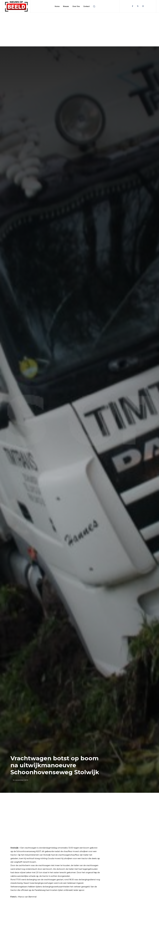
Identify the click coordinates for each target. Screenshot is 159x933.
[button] (94, 6)
